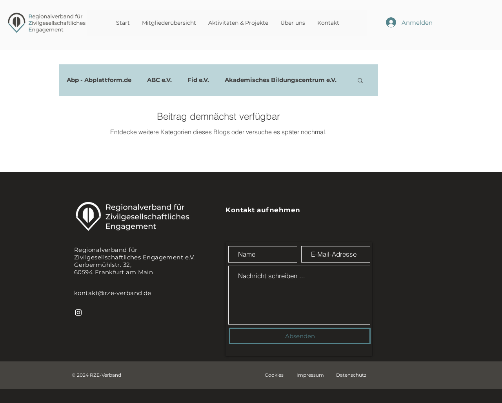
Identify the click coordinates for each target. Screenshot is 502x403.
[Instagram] (78, 312)
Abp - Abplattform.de (99, 80)
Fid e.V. (198, 80)
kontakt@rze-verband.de (112, 293)
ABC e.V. (159, 80)
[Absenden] (300, 336)
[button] (360, 81)
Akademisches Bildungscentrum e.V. (280, 80)
